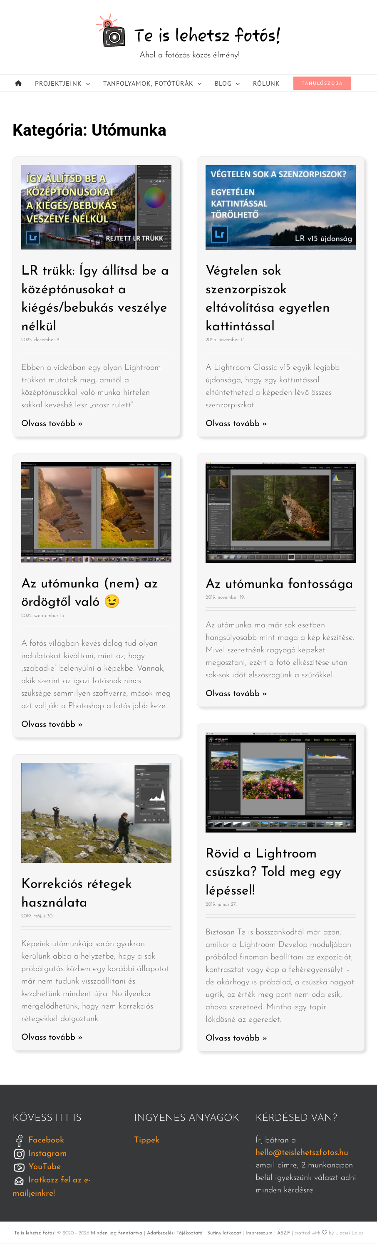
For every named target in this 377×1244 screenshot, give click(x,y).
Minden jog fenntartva (116, 1233)
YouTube (36, 1167)
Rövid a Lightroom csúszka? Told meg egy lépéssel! (273, 873)
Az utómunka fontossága (279, 584)
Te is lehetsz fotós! (34, 1233)
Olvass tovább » (52, 424)
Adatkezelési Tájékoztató (175, 1233)
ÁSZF (283, 1233)
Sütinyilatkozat (224, 1233)
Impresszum (259, 1233)
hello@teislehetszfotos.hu (301, 1153)
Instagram (39, 1154)
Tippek (146, 1140)
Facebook (38, 1140)
